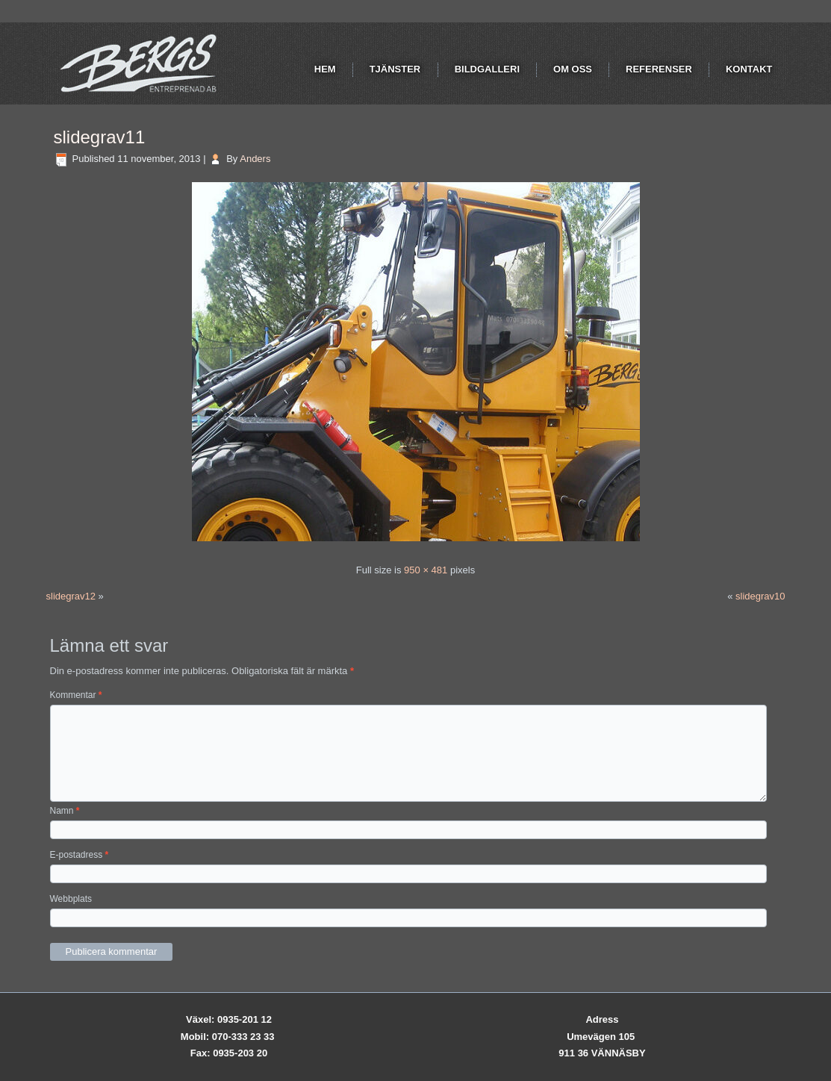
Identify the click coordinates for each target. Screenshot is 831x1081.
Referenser (659, 69)
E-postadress (79, 855)
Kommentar (76, 695)
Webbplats (71, 899)
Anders (255, 158)
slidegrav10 (760, 596)
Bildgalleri (487, 69)
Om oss (572, 69)
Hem (325, 69)
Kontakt (749, 69)
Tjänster (395, 69)
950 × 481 (425, 570)
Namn (65, 811)
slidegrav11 (100, 137)
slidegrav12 (71, 596)
